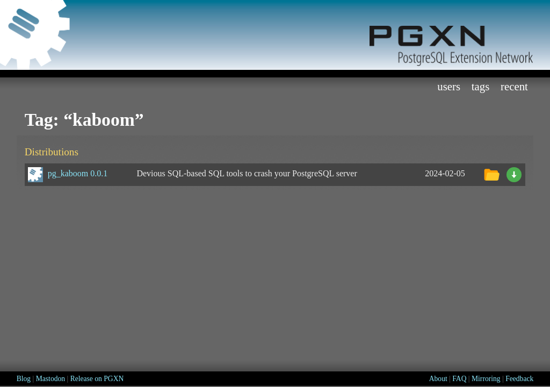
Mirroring (486, 379)
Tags (481, 86)
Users (448, 86)
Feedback (519, 379)
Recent (514, 86)
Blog (24, 379)
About (438, 379)
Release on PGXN (97, 379)
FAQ (459, 379)
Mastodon (50, 379)
